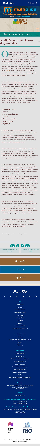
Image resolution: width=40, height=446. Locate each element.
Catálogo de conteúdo (20, 312)
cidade (33, 57)
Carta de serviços (20, 353)
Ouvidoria (20, 392)
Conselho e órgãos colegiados (20, 359)
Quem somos (20, 304)
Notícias (20, 323)
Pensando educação (20, 326)
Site (20, 301)
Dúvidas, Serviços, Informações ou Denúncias (20, 407)
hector (20, 342)
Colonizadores (5, 176)
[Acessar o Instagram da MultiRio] (10, 296)
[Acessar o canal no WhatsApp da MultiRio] (30, 296)
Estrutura (20, 307)
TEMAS (20, 345)
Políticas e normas (20, 361)
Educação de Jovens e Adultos (15, 233)
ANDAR (20, 337)
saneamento (16, 142)
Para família (20, 320)
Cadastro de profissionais (20, 372)
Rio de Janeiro (21, 54)
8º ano (7, 233)
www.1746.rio (22, 412)
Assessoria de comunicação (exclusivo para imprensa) (20, 399)
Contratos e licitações (20, 369)
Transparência (20, 350)
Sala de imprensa (20, 310)
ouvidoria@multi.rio (20, 395)
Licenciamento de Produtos (20, 328)
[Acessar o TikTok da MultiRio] (17, 296)
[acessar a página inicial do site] (8, 3)
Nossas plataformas (20, 334)
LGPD (20, 375)
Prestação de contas (20, 364)
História (3, 233)
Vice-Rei (8, 70)
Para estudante (20, 318)
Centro (20, 84)
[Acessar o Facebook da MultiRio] (23, 296)
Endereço (20, 383)
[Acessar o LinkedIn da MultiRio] (36, 296)
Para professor (20, 315)
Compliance (20, 356)
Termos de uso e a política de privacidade (20, 377)
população (12, 54)
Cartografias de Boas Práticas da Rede (20, 339)
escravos (3, 66)
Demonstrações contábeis (20, 367)
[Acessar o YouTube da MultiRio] (4, 296)
